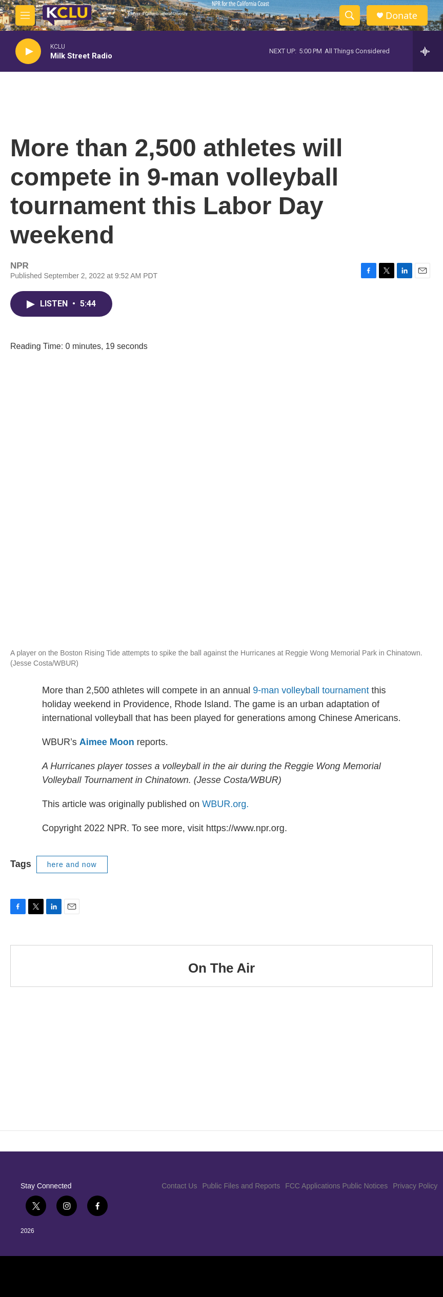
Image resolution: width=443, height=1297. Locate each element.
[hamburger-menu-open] (25, 15)
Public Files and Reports (241, 1186)
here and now (72, 864)
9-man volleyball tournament (311, 690)
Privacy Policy (415, 1186)
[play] (28, 51)
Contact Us (179, 1186)
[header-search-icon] (349, 15)
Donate (401, 15)
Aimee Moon (106, 742)
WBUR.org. (225, 804)
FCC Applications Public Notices (336, 1186)
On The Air (221, 968)
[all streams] (428, 51)
